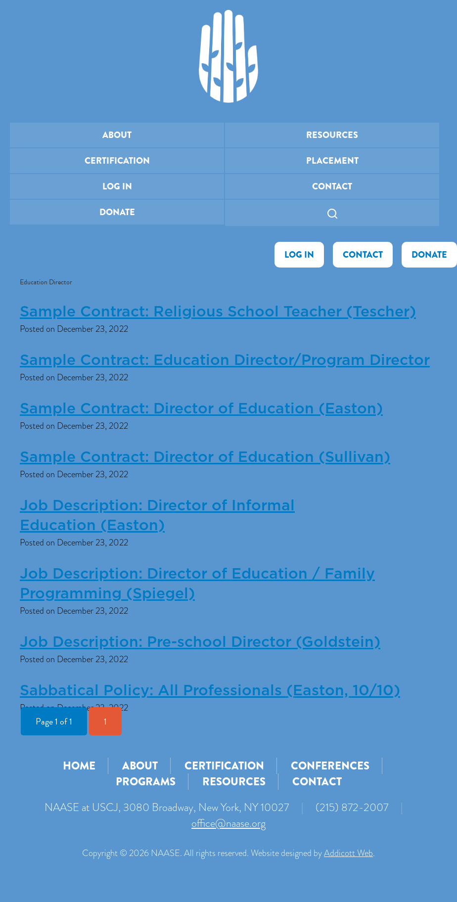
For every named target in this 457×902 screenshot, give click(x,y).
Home (79, 766)
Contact (332, 186)
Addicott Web (348, 853)
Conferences (330, 766)
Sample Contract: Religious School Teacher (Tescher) (218, 312)
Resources (332, 135)
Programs (146, 781)
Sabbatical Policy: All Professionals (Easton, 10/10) (210, 690)
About (117, 135)
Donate (117, 212)
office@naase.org (228, 823)
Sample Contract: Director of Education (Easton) (201, 409)
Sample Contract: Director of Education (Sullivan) (205, 457)
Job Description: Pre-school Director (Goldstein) (200, 642)
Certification (117, 160)
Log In (117, 186)
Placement (332, 160)
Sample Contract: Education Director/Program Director (225, 360)
